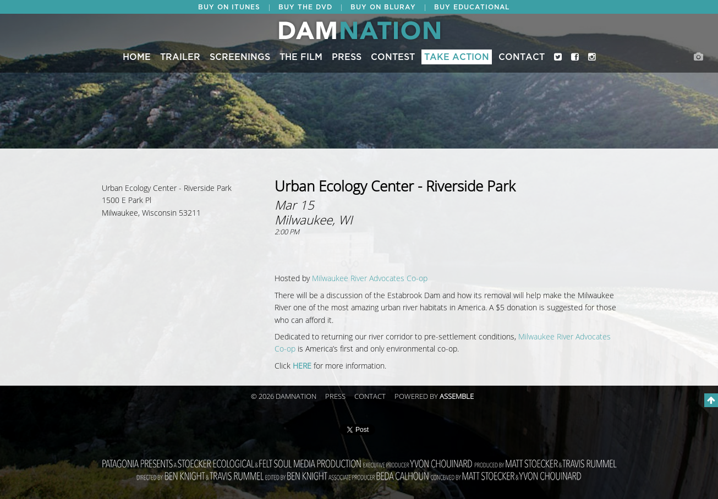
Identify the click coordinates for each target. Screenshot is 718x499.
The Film (300, 57)
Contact (521, 57)
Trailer (180, 57)
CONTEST (393, 57)
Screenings (240, 57)
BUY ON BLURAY (383, 7)
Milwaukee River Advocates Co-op (369, 278)
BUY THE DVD (305, 7)
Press (346, 57)
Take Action (456, 57)
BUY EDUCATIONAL (471, 7)
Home (137, 57)
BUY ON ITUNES (229, 7)
